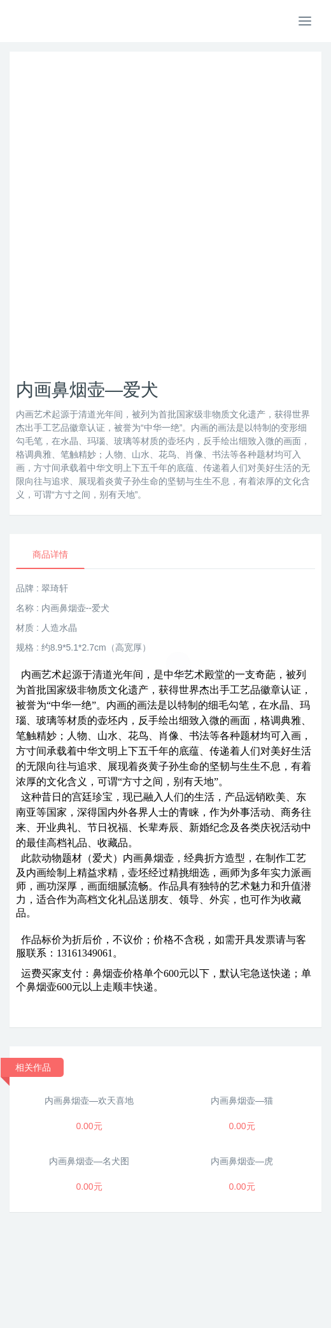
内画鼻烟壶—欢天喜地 (89, 1100)
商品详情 (50, 554)
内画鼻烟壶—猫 (242, 1100)
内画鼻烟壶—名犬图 (89, 1161)
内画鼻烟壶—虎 (242, 1161)
